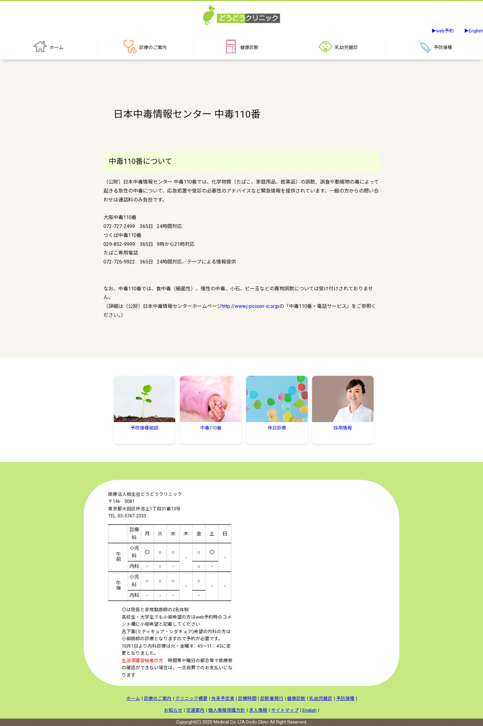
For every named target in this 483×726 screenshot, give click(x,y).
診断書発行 (271, 698)
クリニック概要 (191, 698)
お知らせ (173, 710)
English (309, 710)
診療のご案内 (158, 698)
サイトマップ (285, 710)
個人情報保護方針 (226, 710)
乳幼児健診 (320, 698)
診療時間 (247, 698)
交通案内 (195, 710)
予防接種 (345, 698)
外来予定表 (222, 698)
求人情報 (258, 710)
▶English (473, 31)
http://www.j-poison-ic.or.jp (250, 306)
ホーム (133, 698)
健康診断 (296, 698)
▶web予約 (443, 31)
